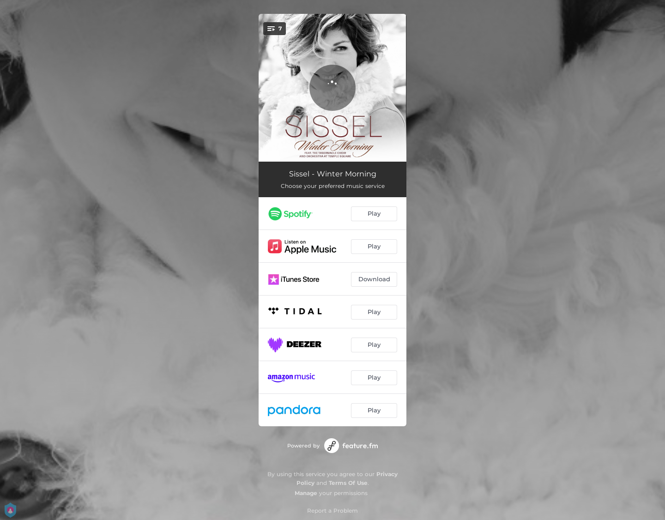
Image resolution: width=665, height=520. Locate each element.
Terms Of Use (348, 482)
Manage (306, 493)
